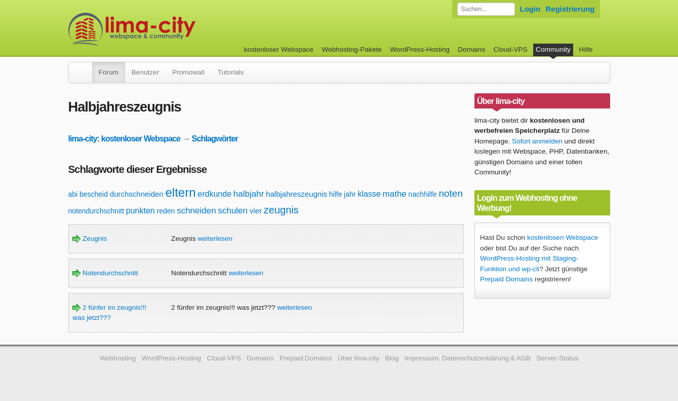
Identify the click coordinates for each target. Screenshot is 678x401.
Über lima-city (358, 358)
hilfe (335, 194)
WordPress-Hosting (420, 49)
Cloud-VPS (510, 49)
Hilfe (585, 49)
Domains (471, 49)
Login (530, 9)
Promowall (188, 72)
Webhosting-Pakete (351, 49)
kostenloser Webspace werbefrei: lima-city (169, 29)
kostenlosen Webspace (562, 237)
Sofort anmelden (537, 141)
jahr (349, 194)
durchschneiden (137, 194)
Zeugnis (89, 238)
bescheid (93, 194)
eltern (181, 192)
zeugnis (281, 209)
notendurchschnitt (96, 211)
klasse (368, 194)
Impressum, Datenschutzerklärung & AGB (468, 358)
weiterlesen (214, 238)
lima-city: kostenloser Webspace (124, 138)
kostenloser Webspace (278, 49)
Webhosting (118, 358)
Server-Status (557, 358)
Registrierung (569, 9)
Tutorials (231, 72)
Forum (108, 72)
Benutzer (145, 72)
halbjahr (248, 194)
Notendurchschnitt (105, 273)
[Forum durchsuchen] (486, 9)
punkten (140, 210)
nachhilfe (423, 194)
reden (166, 211)
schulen (233, 210)
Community (553, 49)
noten (450, 193)
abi (73, 194)
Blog (391, 358)
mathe (395, 194)
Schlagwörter (215, 138)
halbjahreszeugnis (296, 194)
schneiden (196, 210)
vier (256, 210)
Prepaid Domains (506, 279)
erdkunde (214, 194)
